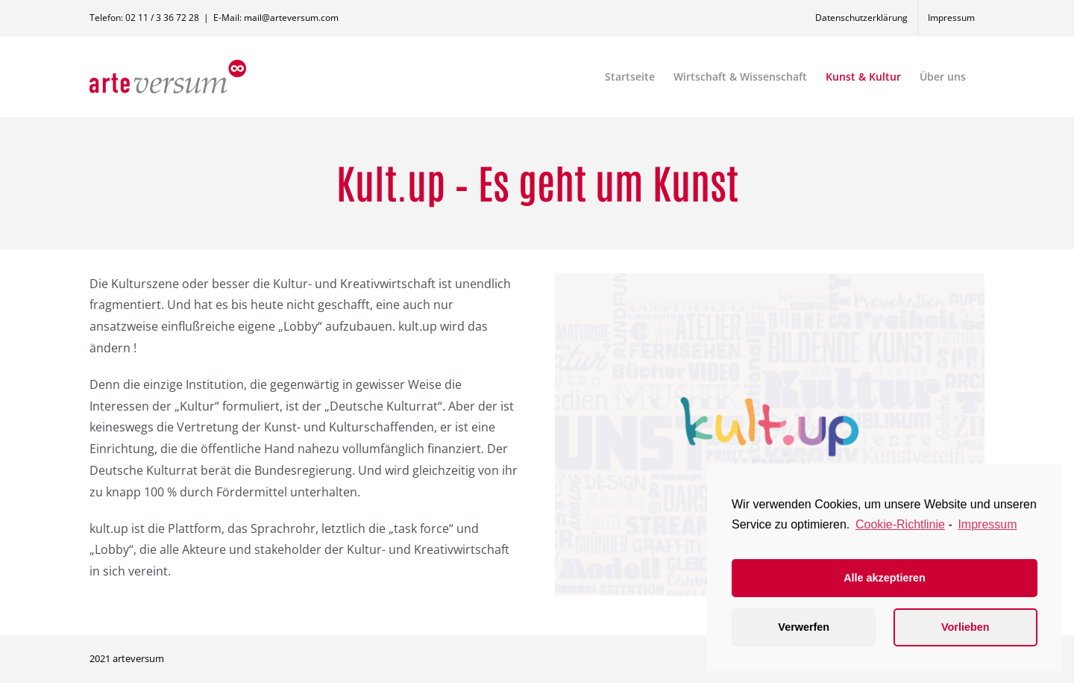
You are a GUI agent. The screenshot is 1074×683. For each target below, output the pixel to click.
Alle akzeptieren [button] (885, 578)
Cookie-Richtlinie (900, 524)
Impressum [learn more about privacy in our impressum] (987, 524)
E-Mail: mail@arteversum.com (276, 17)
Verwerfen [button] (803, 627)
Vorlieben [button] (965, 627)
